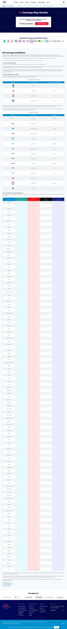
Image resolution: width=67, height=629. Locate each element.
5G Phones (31, 606)
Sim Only (27, 2)
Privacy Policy (42, 610)
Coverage (16, 2)
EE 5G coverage (7, 582)
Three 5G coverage (7, 584)
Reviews (30, 613)
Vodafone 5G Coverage (21, 612)
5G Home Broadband (33, 610)
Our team (42, 608)
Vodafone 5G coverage (8, 583)
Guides (30, 615)
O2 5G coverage (7, 586)
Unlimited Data (41, 2)
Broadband (33, 2)
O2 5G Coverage (21, 608)
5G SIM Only (31, 608)
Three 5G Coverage (22, 610)
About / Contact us (44, 606)
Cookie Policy (42, 611)
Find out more (50, 622)
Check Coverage (42, 23)
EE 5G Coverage (21, 606)
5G (12, 58)
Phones (21, 2)
